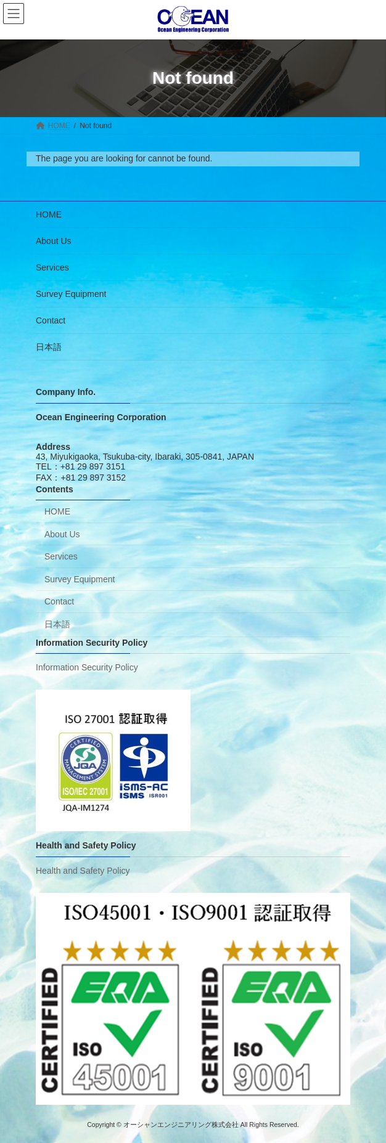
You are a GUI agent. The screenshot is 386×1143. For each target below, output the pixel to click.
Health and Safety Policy (83, 871)
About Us (54, 241)
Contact (50, 320)
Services (52, 267)
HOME (49, 214)
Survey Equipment (71, 294)
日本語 (49, 347)
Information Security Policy (87, 667)
